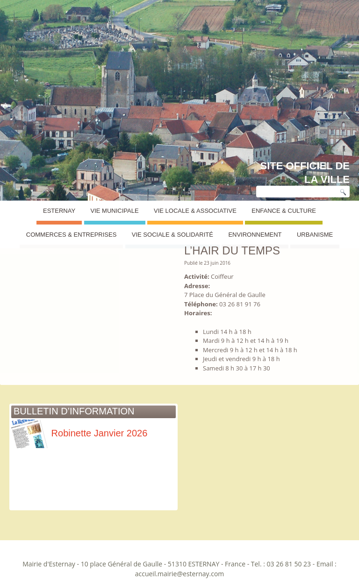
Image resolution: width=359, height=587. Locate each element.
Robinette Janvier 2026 (79, 433)
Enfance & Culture (283, 210)
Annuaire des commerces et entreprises (79, 227)
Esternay (59, 210)
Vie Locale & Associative (195, 210)
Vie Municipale (115, 210)
